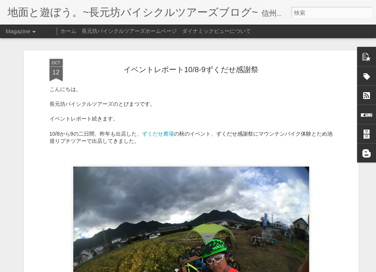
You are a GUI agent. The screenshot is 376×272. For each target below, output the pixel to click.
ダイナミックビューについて (216, 31)
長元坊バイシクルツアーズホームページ (129, 31)
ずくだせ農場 (158, 126)
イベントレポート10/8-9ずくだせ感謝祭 (191, 62)
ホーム (68, 31)
